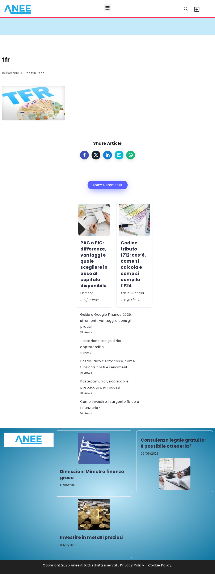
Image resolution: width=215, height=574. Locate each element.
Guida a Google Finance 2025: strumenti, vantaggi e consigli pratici (106, 320)
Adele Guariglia (132, 293)
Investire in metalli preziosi (92, 537)
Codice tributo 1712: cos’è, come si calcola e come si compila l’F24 (133, 264)
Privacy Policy (132, 565)
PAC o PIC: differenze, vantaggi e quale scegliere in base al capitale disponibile (94, 264)
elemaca (86, 293)
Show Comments (107, 185)
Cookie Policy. (160, 565)
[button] (107, 7)
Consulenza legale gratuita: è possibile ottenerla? (173, 443)
